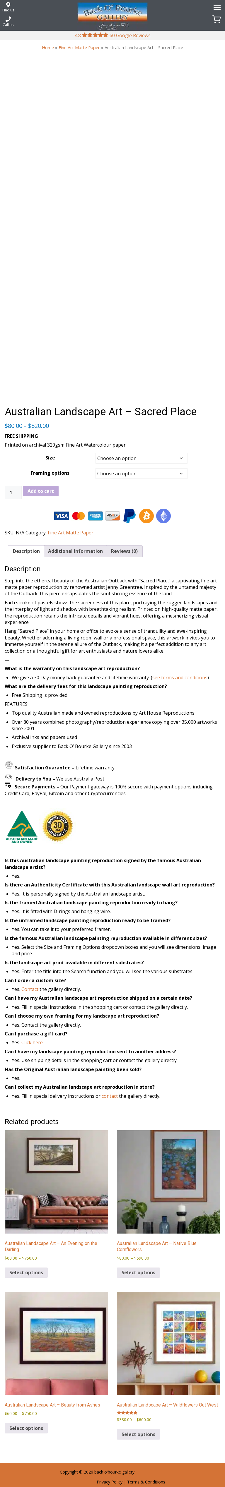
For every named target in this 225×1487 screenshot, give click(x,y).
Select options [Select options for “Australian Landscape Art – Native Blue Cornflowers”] (138, 1272)
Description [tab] (26, 551)
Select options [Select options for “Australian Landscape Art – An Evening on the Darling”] (26, 1272)
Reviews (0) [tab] (124, 551)
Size (50, 457)
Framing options (50, 473)
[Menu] (216, 7)
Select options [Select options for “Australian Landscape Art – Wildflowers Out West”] (138, 1434)
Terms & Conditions (146, 1482)
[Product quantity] (13, 492)
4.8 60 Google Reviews (113, 35)
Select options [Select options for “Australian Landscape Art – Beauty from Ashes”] (26, 1428)
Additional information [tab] (75, 551)
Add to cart (41, 491)
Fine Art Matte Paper (79, 47)
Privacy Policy (109, 1482)
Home (48, 47)
